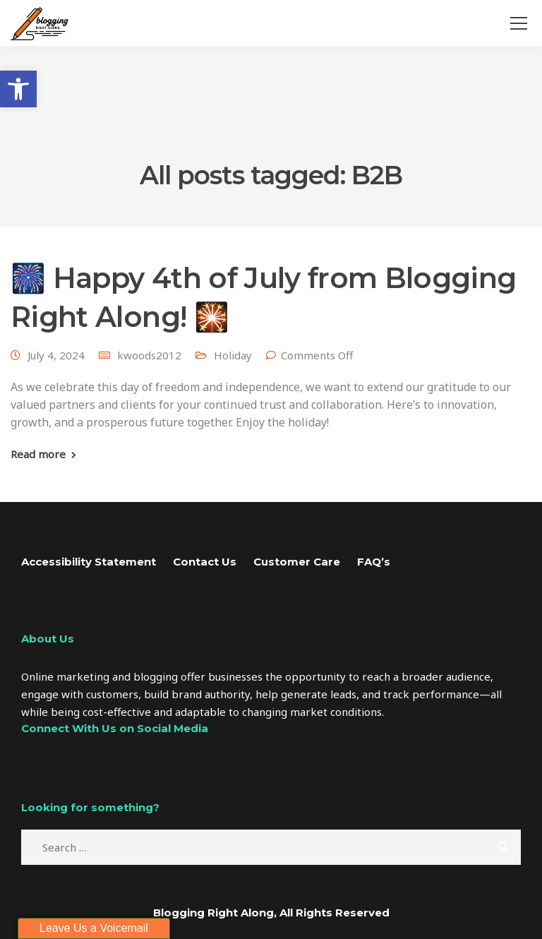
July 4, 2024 (56, 355)
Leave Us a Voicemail (94, 928)
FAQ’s (373, 561)
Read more (38, 454)
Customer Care (296, 561)
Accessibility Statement (88, 561)
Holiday (233, 355)
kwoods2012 (149, 355)
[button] (18, 89)
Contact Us (204, 561)
